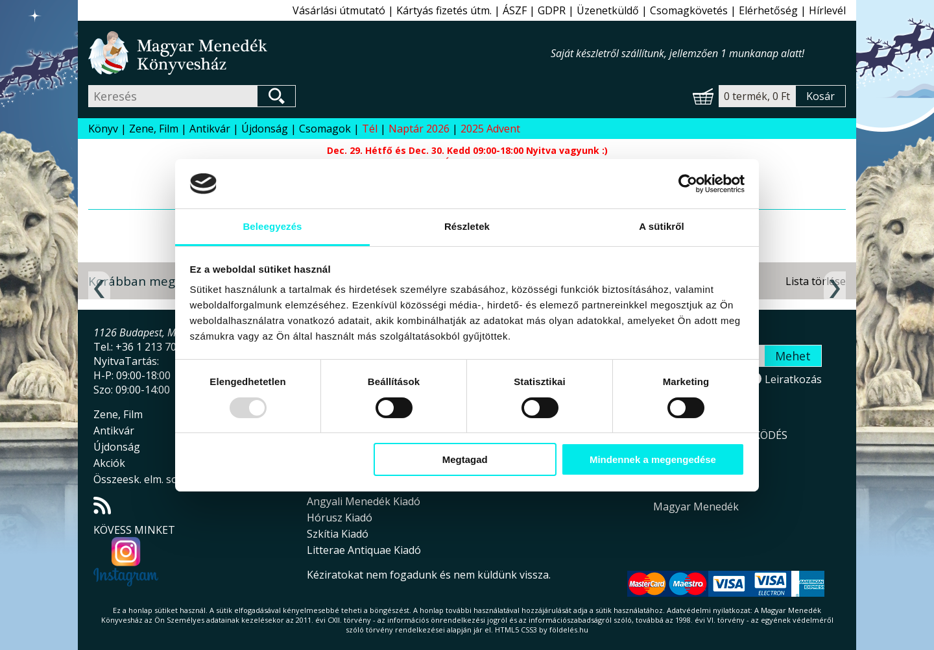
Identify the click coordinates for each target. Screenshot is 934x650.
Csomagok (325, 128)
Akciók (109, 463)
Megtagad (465, 459)
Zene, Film (153, 128)
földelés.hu (568, 629)
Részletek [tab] (467, 226)
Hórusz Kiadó (339, 517)
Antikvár (209, 128)
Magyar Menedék (696, 506)
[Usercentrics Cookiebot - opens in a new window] (688, 184)
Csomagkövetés (689, 10)
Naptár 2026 (419, 128)
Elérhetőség (768, 10)
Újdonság (264, 128)
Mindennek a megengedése (653, 459)
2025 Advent (490, 128)
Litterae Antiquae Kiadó (364, 550)
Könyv (103, 128)
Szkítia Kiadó (337, 534)
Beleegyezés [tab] (272, 226)
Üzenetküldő (608, 10)
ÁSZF (515, 10)
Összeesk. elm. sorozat (148, 479)
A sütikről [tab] (661, 226)
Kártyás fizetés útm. (444, 10)
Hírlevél (827, 10)
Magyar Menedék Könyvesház (319, 53)
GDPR (552, 10)
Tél (369, 128)
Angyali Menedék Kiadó (363, 501)
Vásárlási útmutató (339, 10)
